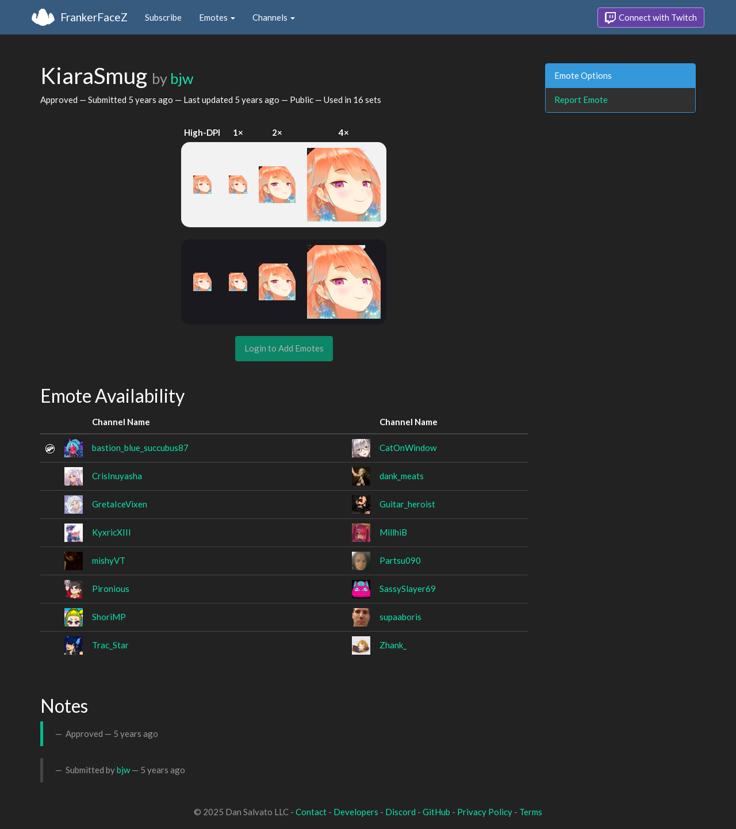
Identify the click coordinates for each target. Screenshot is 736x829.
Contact (311, 812)
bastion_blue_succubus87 (140, 447)
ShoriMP (109, 617)
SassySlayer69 (407, 588)
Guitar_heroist (407, 504)
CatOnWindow (407, 447)
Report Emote (581, 99)
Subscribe (163, 17)
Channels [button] (273, 17)
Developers (356, 812)
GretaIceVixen (119, 504)
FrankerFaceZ (94, 17)
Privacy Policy (484, 812)
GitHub (436, 812)
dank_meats (401, 476)
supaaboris (400, 617)
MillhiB (393, 532)
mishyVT (108, 560)
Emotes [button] (217, 17)
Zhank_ (393, 645)
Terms (530, 812)
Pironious (110, 588)
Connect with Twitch (651, 18)
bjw (181, 78)
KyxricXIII (111, 532)
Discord (400, 812)
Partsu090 (400, 560)
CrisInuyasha (117, 476)
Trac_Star (110, 645)
